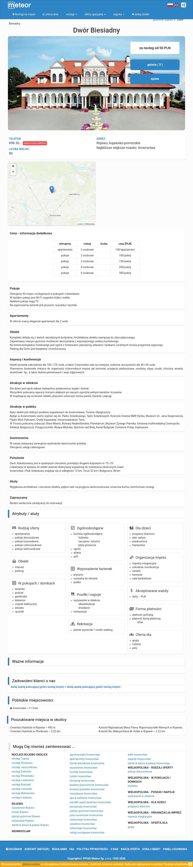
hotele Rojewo (20, 812)
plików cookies (31, 864)
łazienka (133, 785)
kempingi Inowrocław (82, 780)
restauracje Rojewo (23, 820)
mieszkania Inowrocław (83, 793)
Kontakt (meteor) (37, 849)
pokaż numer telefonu (35, 143)
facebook (14, 849)
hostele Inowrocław (81, 771)
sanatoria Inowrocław (82, 823)
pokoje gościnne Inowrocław (86, 810)
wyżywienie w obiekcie (141, 796)
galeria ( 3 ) (155, 64)
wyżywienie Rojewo (23, 807)
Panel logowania (175, 849)
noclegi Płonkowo (22, 762)
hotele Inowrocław (80, 776)
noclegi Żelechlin (21, 771)
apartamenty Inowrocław (84, 758)
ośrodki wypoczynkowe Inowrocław (90, 802)
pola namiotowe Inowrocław (86, 815)
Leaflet (80, 224)
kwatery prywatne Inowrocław (87, 789)
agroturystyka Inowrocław (85, 754)
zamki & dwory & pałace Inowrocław (149, 763)
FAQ (71, 849)
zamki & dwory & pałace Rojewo (30, 825)
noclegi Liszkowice (23, 780)
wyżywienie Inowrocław (83, 767)
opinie (155, 79)
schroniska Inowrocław (83, 828)
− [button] (13, 172)
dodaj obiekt (151, 849)
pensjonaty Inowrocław (83, 806)
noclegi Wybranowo (23, 793)
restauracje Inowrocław (83, 819)
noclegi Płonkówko (23, 775)
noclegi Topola (20, 758)
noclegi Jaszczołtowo (24, 767)
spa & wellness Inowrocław (85, 797)
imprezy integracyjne (140, 816)
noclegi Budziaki (21, 784)
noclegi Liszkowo (22, 797)
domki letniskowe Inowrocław (87, 763)
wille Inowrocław (137, 754)
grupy (131, 826)
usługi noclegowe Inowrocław (87, 832)
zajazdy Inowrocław (139, 758)
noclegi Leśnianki (22, 788)
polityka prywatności (92, 849)
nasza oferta (130, 849)
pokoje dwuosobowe (140, 771)
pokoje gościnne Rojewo (26, 816)
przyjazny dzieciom (139, 806)
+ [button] (13, 166)
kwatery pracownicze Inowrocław (89, 784)
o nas (114, 849)
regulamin (59, 849)
